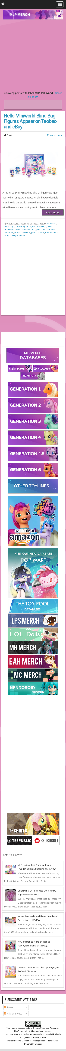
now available (29, 229)
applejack (51, 223)
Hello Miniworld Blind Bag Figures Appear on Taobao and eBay (30, 121)
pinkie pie (41, 229)
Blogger (38, 1044)
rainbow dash (52, 232)
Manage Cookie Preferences (45, 1041)
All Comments (13, 1013)
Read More (52, 212)
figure (33, 226)
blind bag (9, 226)
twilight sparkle (18, 235)
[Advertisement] (33, 54)
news (18, 229)
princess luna (37, 232)
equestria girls (22, 226)
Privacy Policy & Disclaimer (19, 1041)
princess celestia (22, 232)
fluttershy (41, 226)
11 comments (54, 135)
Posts (8, 1007)
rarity (7, 235)
